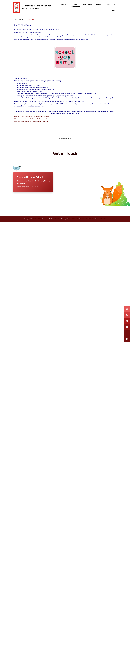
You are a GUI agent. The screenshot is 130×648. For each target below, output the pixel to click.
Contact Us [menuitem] (111, 10)
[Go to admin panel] (100, 645)
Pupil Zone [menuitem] (111, 4)
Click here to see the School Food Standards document (31, 121)
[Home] (15, 19)
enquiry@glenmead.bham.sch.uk (27, 613)
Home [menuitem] (63, 4)
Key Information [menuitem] (75, 5)
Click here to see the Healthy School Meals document (30, 119)
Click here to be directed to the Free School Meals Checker (32, 116)
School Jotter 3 (70, 645)
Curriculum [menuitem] (87, 4)
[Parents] (21, 19)
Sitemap (90, 645)
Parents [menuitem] (99, 4)
